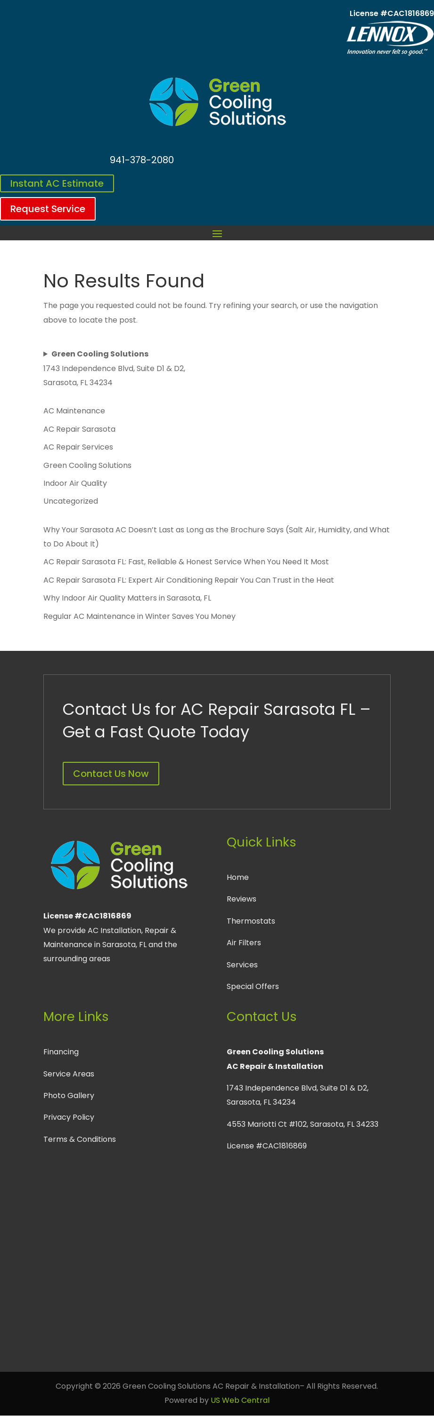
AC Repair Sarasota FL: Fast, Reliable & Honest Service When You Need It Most (186, 561)
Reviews (241, 899)
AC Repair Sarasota (79, 429)
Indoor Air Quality (75, 483)
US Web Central (240, 1400)
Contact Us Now (111, 773)
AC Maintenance (74, 410)
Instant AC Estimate (57, 183)
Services (242, 964)
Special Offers (253, 986)
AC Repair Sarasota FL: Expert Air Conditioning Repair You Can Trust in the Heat (188, 580)
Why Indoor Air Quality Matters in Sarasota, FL (127, 598)
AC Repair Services (78, 447)
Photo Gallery (68, 1095)
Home (238, 877)
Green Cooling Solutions (87, 465)
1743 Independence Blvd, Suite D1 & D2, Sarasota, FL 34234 (114, 368)
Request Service (47, 208)
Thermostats (251, 921)
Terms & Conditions (79, 1139)
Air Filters (244, 942)
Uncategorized (70, 501)
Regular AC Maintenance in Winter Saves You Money (139, 616)
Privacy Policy (68, 1117)
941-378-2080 (142, 159)
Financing (61, 1051)
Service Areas (68, 1073)
